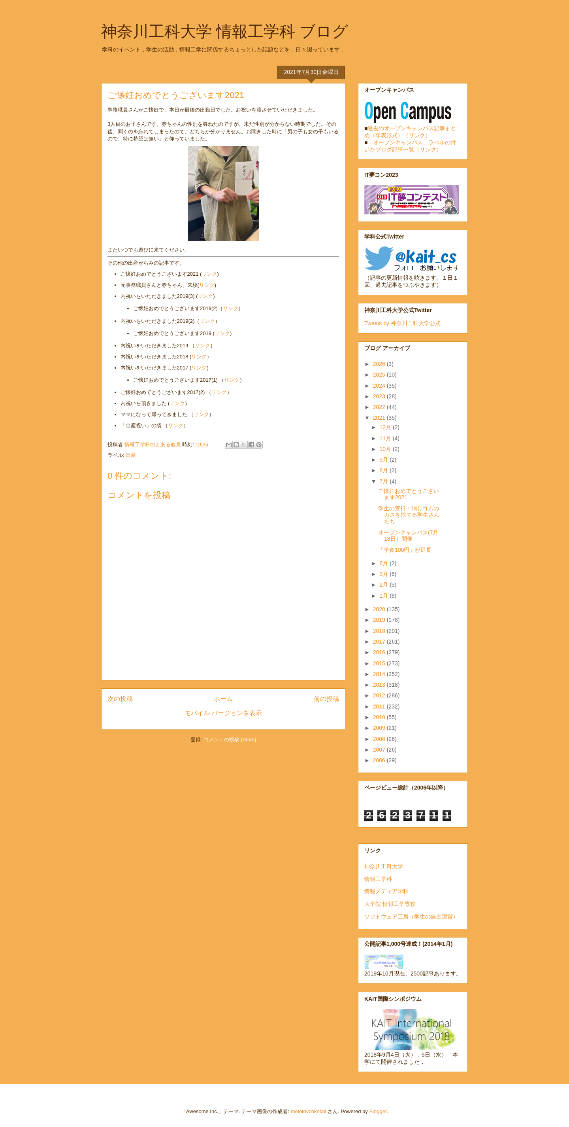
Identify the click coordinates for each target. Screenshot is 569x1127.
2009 (380, 728)
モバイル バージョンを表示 (223, 713)
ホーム (223, 698)
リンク (209, 274)
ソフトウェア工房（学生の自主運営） (411, 916)
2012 (380, 695)
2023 (380, 396)
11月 (385, 438)
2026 (380, 364)
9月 (384, 459)
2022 (380, 407)
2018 (380, 631)
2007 (380, 749)
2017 (380, 641)
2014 (380, 674)
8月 (384, 470)
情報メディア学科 (386, 891)
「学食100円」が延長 (404, 550)
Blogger (377, 1111)
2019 (380, 620)
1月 (384, 596)
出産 (131, 455)
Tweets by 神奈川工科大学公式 (402, 323)
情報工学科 (378, 879)
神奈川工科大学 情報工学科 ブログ (224, 31)
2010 (380, 717)
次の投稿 (120, 698)
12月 (385, 427)
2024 (380, 386)
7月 (384, 481)
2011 (380, 706)
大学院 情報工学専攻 (390, 904)
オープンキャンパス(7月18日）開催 (408, 535)
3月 (384, 574)
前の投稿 (326, 698)
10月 (385, 449)
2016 (380, 652)
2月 (384, 584)
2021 (380, 418)
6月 (384, 563)
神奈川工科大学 (383, 866)
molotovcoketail (308, 1111)
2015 (380, 663)
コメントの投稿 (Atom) (229, 739)
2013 (380, 685)
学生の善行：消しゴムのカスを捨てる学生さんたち (408, 515)
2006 (380, 760)
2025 (380, 374)
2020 (380, 609)
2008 (380, 739)
